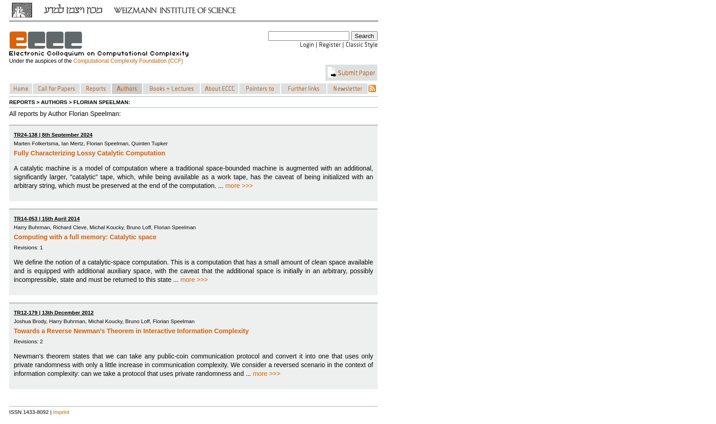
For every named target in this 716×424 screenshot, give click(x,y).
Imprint (61, 412)
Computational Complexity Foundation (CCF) (128, 61)
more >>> (239, 185)
